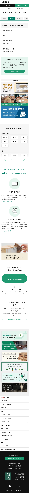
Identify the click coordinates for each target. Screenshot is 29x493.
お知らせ (3, 442)
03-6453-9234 (15, 466)
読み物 (3, 411)
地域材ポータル (11, 8)
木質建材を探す (6, 201)
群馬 (5, 155)
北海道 (5, 137)
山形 (24, 141)
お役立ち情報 (4, 429)
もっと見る (13, 159)
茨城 (24, 155)
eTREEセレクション (7, 404)
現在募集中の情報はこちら (14, 319)
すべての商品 (5, 401)
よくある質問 (4, 446)
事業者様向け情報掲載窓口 (8, 449)
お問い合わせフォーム (15, 458)
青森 (14, 137)
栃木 (14, 155)
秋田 (14, 141)
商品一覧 (5, 397)
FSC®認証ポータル (7, 439)
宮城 (5, 141)
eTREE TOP (4, 8)
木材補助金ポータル (7, 435)
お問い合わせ (14, 71)
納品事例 (3, 408)
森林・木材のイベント (7, 425)
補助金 (19, 19)
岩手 (24, 137)
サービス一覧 (5, 231)
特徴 (4, 19)
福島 (5, 146)
